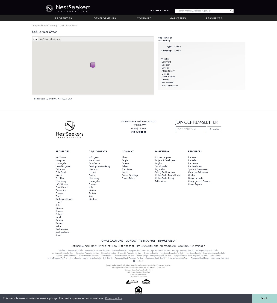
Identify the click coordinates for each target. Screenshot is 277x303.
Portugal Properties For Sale (160, 255)
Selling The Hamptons (165, 172)
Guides (191, 175)
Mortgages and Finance (199, 181)
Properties (63, 18)
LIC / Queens (62, 184)
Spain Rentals (215, 255)
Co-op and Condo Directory (44, 25)
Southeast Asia (62, 232)
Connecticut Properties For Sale (87, 253)
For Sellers (193, 160)
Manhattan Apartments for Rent (97, 250)
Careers (125, 163)
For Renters (193, 163)
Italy (58, 205)
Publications (160, 181)
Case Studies (95, 163)
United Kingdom (63, 166)
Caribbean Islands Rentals (155, 258)
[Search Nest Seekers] (231, 10)
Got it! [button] (264, 298)
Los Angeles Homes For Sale (206, 250)
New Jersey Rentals (193, 253)
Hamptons (60, 160)
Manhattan (61, 157)
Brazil (58, 235)
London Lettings (142, 255)
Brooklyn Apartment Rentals (182, 250)
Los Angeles (61, 163)
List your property (163, 157)
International (94, 160)
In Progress (94, 157)
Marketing (178, 18)
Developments (105, 18)
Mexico (59, 208)
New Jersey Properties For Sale (171, 253)
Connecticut (61, 190)
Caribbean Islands (64, 199)
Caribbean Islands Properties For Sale (128, 258)
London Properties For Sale (124, 255)
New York (93, 169)
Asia (91, 196)
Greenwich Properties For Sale (129, 253)
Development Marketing (99, 166)
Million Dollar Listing (164, 178)
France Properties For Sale (57, 258)
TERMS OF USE (147, 240)
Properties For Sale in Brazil (178, 258)
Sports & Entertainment (198, 169)
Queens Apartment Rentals (66, 255)
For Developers (195, 166)
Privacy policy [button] (113, 298)
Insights (158, 163)
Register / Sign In (159, 11)
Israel (58, 217)
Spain (58, 196)
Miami (59, 175)
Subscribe (214, 129)
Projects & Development (165, 160)
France (59, 202)
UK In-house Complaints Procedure (138, 272)
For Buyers (193, 157)
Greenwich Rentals (150, 253)
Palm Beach (61, 172)
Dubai (58, 226)
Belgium (59, 214)
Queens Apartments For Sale (214, 253)
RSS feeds (138, 261)
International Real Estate (220, 258)
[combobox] (202, 11)
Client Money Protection (138, 274)
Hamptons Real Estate (136, 250)
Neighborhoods (195, 178)
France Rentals (75, 258)
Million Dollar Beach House (167, 175)
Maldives (93, 199)
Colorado (60, 169)
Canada (59, 223)
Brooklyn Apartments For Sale (158, 250)
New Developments (118, 250)
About (124, 157)
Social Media (161, 166)
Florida (92, 175)
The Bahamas (62, 229)
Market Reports (195, 184)
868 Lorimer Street (44, 32)
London (92, 172)
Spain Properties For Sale (197, 255)
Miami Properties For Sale (88, 255)
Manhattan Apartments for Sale (70, 250)
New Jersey (61, 181)
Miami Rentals (106, 255)
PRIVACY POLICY (167, 240)
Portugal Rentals (180, 255)
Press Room (127, 169)
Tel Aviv (92, 193)
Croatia (59, 220)
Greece (59, 211)
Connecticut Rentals (108, 253)
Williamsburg (164, 40)
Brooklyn (60, 178)
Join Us (125, 172)
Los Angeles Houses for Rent (62, 253)
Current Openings (130, 175)
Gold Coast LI (62, 187)
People (125, 160)
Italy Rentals (107, 258)
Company (144, 18)
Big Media (160, 169)
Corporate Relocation (198, 172)
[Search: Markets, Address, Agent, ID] (202, 11)
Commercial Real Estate (199, 258)
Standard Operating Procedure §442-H (138, 270)
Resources (214, 18)
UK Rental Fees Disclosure (138, 277)
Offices (125, 166)
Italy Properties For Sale (92, 258)
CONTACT (131, 240)
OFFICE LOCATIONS (112, 240)
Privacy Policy (128, 178)
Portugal (59, 193)
